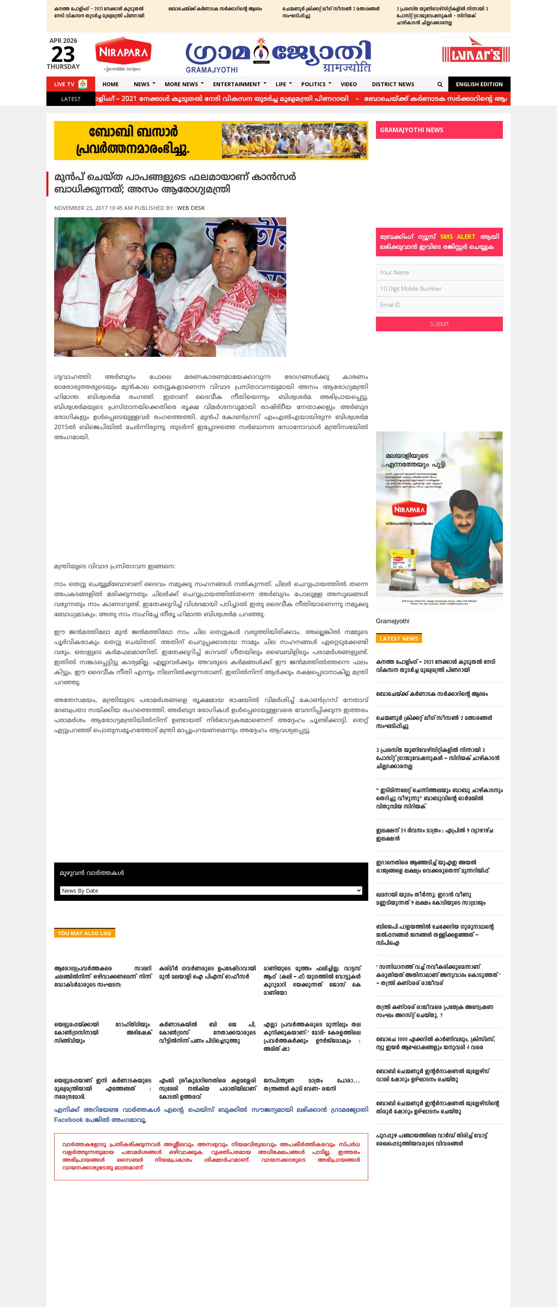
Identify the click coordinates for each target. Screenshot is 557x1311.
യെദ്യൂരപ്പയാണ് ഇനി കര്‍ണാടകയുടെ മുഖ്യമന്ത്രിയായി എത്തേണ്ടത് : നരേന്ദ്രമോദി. (102, 1089)
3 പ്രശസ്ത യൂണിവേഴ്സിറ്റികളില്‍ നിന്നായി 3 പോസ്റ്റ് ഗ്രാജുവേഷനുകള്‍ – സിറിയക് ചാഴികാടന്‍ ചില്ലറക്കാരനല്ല (442, 16)
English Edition (479, 84)
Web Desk (191, 207)
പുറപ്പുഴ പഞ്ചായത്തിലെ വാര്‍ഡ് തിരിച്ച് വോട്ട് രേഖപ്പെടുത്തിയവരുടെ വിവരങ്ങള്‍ (431, 1140)
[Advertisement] (211, 504)
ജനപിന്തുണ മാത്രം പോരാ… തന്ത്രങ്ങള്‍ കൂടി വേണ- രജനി (312, 1085)
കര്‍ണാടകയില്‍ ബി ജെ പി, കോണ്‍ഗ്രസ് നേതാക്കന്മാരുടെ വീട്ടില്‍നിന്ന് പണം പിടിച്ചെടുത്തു (207, 1033)
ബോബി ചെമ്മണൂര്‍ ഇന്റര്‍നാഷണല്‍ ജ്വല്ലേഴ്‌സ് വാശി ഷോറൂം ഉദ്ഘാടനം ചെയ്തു (432, 1076)
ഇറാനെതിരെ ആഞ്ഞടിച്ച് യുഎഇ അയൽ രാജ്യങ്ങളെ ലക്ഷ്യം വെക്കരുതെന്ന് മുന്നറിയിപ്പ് (432, 867)
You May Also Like (84, 933)
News (142, 84)
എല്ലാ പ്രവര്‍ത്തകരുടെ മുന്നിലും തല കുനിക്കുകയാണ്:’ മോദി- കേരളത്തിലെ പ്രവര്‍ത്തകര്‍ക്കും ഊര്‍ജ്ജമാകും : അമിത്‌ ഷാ (312, 1037)
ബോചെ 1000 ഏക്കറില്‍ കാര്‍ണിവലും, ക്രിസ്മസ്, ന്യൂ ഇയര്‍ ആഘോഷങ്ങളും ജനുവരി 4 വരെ (435, 1044)
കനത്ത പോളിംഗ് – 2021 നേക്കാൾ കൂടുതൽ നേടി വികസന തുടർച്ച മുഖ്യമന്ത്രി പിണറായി (99, 13)
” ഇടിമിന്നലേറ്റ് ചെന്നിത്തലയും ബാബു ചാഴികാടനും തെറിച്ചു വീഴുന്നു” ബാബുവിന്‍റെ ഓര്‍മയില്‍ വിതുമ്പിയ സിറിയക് (439, 799)
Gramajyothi (392, 622)
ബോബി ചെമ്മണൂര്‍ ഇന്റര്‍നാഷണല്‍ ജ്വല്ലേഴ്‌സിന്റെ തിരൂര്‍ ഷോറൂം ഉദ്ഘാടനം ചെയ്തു (438, 1108)
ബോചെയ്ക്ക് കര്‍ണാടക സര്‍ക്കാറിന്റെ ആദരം (215, 9)
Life (281, 84)
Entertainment (237, 84)
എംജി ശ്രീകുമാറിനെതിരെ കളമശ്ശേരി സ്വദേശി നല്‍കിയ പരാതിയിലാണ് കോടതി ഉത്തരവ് (207, 1089)
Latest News (399, 638)
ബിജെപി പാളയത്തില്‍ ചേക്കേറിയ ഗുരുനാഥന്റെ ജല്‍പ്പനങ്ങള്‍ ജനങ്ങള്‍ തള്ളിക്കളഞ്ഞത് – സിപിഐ (435, 935)
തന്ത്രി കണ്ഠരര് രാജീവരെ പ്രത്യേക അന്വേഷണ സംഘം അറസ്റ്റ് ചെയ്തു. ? (434, 1012)
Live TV (64, 84)
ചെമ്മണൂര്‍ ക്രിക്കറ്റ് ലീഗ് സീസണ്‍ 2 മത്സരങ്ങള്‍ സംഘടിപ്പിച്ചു (330, 13)
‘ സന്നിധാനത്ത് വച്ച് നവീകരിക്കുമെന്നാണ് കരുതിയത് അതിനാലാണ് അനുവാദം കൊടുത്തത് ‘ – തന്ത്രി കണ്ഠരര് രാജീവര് (438, 975)
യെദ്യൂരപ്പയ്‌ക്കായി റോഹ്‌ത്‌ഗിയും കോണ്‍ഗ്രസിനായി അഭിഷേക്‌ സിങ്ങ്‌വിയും (102, 1033)
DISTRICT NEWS (393, 84)
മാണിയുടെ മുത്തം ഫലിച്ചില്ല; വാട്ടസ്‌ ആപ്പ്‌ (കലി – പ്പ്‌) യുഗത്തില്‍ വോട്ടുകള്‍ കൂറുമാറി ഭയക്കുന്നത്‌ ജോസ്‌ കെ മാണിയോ (312, 981)
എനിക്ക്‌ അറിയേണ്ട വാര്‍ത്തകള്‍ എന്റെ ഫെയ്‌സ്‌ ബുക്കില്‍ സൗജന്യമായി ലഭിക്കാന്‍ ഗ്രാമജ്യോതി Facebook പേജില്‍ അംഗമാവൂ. (211, 1115)
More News (181, 84)
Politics (313, 84)
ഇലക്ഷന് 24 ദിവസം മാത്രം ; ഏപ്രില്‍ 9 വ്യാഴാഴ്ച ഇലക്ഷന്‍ (434, 835)
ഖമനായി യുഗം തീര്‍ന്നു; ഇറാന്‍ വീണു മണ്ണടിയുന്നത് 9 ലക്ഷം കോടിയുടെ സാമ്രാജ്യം (430, 899)
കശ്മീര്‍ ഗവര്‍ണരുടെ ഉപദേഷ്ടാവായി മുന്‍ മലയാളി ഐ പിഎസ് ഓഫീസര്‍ (207, 973)
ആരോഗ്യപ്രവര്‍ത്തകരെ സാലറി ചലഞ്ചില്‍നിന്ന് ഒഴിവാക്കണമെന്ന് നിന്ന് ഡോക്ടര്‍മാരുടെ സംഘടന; (102, 977)
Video (349, 84)
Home (111, 84)
